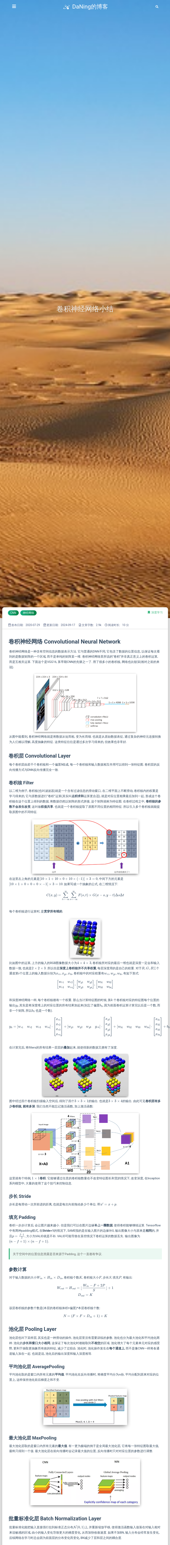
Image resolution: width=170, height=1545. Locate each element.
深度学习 (157, 612)
